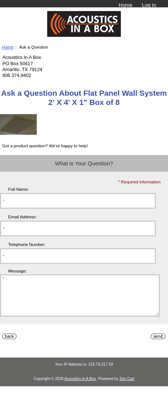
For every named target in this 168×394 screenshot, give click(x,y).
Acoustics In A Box (80, 386)
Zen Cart (126, 386)
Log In (149, 5)
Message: (17, 270)
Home (125, 5)
